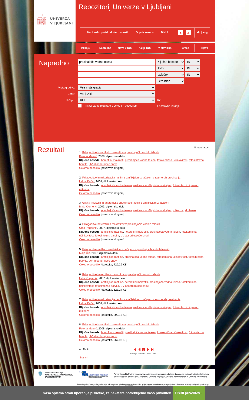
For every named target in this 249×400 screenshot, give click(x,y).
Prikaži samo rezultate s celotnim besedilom (110, 105)
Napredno (105, 47)
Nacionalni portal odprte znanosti (107, 32)
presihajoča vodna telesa (140, 160)
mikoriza (84, 189)
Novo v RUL (125, 47)
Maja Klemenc (88, 206)
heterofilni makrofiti (136, 231)
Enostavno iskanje (168, 105)
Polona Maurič (88, 156)
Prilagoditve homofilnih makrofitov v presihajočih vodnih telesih (120, 152)
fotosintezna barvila (107, 235)
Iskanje (85, 47)
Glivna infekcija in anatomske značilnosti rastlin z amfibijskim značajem (125, 202)
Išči (159, 100)
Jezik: (71, 94)
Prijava (204, 47)
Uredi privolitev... (189, 393)
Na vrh (84, 357)
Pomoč (184, 47)
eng (205, 32)
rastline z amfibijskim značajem (152, 185)
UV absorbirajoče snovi (103, 164)
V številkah (165, 47)
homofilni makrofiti (112, 160)
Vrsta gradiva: (66, 87)
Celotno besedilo (89, 168)
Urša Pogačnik (88, 227)
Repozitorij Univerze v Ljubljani (125, 7)
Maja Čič (84, 253)
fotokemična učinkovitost (172, 160)
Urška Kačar (86, 181)
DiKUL (165, 32)
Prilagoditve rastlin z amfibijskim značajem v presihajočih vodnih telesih (125, 249)
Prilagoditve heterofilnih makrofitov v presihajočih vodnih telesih (121, 224)
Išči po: (70, 100)
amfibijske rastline (112, 231)
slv (198, 32)
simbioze (190, 210)
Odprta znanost (145, 32)
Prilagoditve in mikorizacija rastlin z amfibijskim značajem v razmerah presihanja (131, 177)
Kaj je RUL (145, 47)
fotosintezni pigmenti (185, 185)
